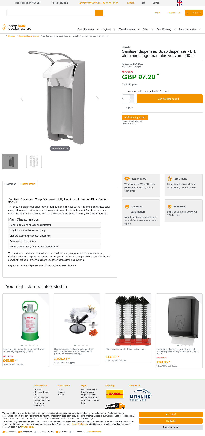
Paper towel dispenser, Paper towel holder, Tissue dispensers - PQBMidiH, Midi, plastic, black (178, 351)
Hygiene (106, 29)
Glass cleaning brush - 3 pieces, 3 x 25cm (125, 349)
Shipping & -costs (42, 392)
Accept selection (171, 427)
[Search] (99, 13)
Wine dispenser (127, 29)
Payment (38, 389)
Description (10, 184)
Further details (28, 184)
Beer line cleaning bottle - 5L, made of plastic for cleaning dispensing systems (24, 350)
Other (146, 29)
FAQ (36, 394)
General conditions (89, 397)
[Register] (170, 12)
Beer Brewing (164, 29)
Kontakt (127, 3)
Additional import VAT (135, 117)
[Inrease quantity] (132, 96)
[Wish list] (181, 12)
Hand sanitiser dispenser (29, 36)
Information (39, 405)
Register (61, 392)
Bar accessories (188, 29)
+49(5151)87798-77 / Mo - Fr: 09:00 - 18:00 (96, 3)
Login (60, 389)
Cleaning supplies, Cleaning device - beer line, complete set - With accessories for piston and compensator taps (74, 351)
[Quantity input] (126, 98)
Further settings (94, 432)
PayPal (64, 432)
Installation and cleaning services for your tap (42, 400)
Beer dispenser (86, 29)
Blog (83, 403)
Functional (79, 432)
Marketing (27, 432)
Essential (12, 432)
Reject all (171, 421)
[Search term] (50, 13)
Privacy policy (87, 392)
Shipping (138, 121)
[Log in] (156, 12)
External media (46, 432)
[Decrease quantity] (132, 101)
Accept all (171, 414)
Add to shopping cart (179, 98)
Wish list (128, 108)
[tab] (10, 183)
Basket (60, 394)
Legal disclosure (88, 394)
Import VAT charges (90, 400)
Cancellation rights (89, 389)
